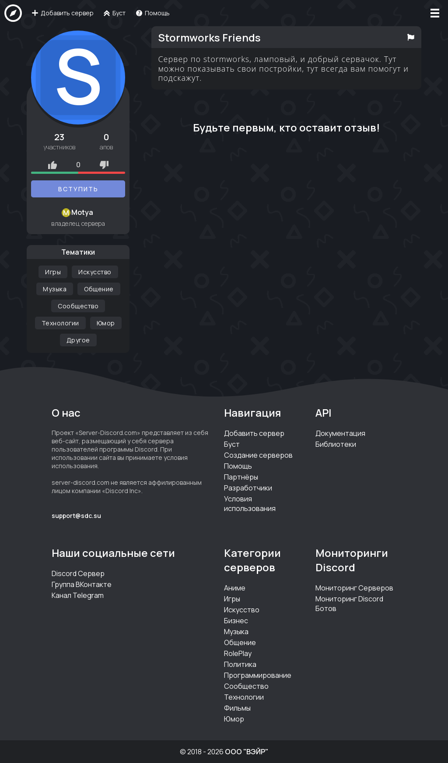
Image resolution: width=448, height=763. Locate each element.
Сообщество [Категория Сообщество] (78, 306)
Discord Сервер (78, 573)
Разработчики (248, 488)
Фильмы (237, 708)
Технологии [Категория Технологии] (60, 323)
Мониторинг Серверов (354, 588)
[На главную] (13, 13)
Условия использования (250, 503)
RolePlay (238, 653)
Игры (232, 599)
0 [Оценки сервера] (78, 164)
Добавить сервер (254, 433)
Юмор (234, 719)
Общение (240, 642)
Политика (240, 664)
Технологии (244, 697)
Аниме (234, 588)
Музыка (236, 631)
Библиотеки (335, 444)
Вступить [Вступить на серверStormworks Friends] (78, 189)
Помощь (238, 466)
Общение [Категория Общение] (99, 289)
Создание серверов (258, 455)
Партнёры (241, 477)
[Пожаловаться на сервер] (410, 37)
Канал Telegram (78, 595)
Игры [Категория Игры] (53, 272)
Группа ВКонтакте (82, 584)
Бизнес (236, 620)
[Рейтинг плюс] (52, 165)
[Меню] (435, 13)
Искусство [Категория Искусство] (95, 272)
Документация (340, 433)
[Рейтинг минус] (104, 165)
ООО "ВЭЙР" (246, 751)
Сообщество (246, 686)
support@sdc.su (76, 515)
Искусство (241, 610)
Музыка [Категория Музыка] (54, 289)
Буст (232, 444)
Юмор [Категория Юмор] (106, 323)
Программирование (257, 675)
